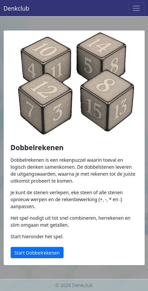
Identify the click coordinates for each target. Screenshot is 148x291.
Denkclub (16, 8)
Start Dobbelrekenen (37, 253)
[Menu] (136, 8)
